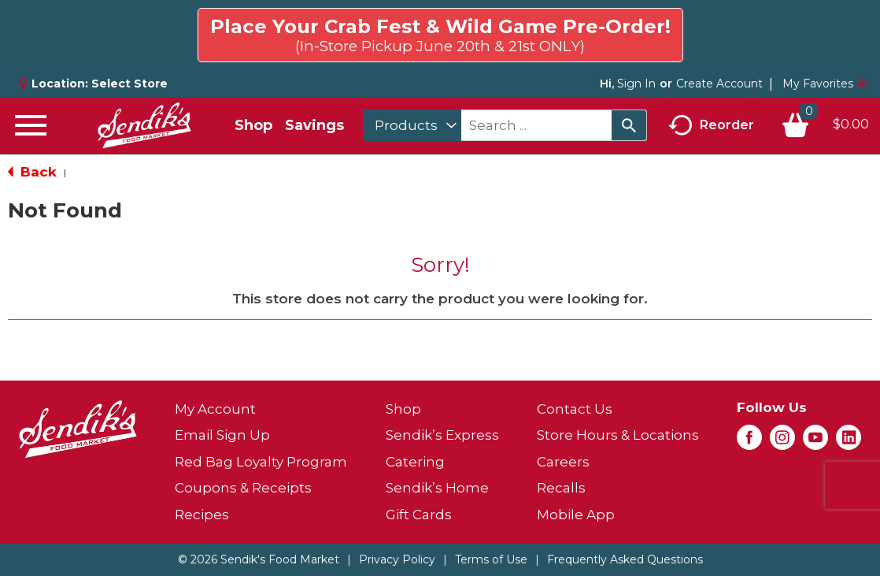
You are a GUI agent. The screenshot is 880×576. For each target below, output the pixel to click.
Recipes (202, 514)
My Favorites (824, 83)
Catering (415, 462)
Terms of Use (491, 559)
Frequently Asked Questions (625, 559)
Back (32, 172)
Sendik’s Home (437, 488)
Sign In (636, 83)
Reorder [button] (711, 125)
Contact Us (574, 409)
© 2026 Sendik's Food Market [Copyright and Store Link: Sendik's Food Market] (258, 559)
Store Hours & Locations (618, 435)
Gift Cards (419, 514)
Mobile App (576, 514)
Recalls (561, 488)
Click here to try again (777, 28)
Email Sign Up (222, 435)
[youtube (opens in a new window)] (815, 442)
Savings (314, 125)
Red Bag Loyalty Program (261, 462)
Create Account (719, 83)
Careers (563, 462)
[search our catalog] (629, 125)
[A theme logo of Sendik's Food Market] (144, 125)
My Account (215, 409)
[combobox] (412, 125)
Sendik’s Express (442, 435)
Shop (253, 125)
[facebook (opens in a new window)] (749, 442)
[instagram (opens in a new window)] (782, 442)
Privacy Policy (397, 559)
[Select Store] (131, 83)
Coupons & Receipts (243, 488)
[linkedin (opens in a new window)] (848, 442)
